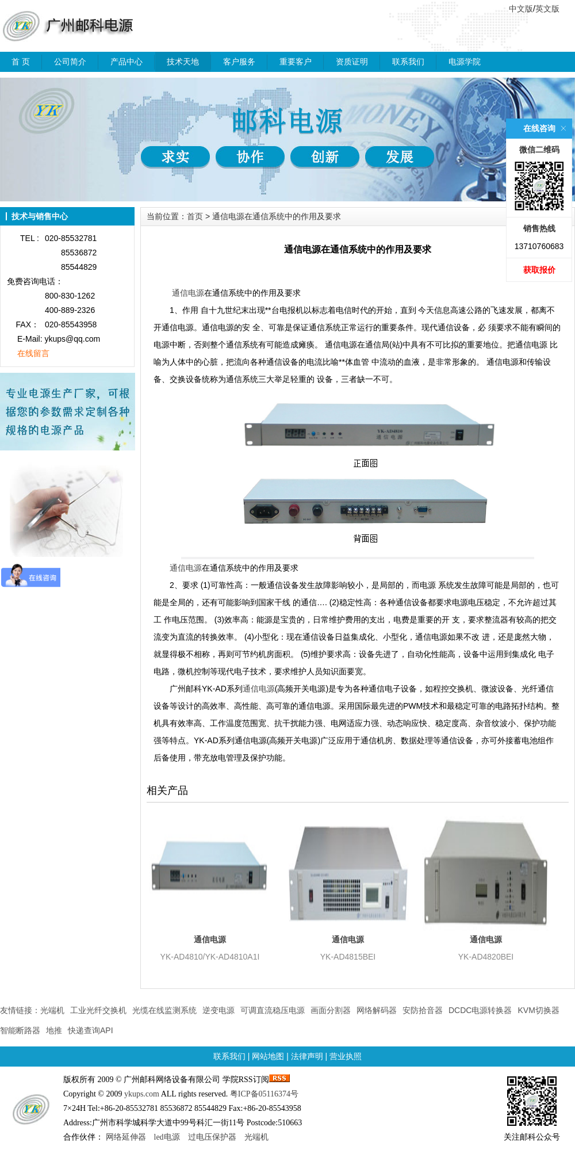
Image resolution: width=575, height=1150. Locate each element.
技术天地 (183, 61)
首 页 (21, 61)
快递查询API (90, 1030)
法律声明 (307, 1056)
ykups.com (141, 1094)
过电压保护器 (212, 1137)
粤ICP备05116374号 (264, 1094)
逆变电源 (218, 1010)
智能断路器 (20, 1030)
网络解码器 (376, 1010)
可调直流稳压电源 (272, 1010)
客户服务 (239, 61)
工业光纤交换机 (98, 1010)
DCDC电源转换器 (480, 1010)
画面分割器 (330, 1010)
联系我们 (408, 61)
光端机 (52, 1010)
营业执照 (345, 1056)
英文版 (547, 8)
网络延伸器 (126, 1137)
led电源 (167, 1137)
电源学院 (464, 61)
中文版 (521, 8)
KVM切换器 (538, 1010)
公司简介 (70, 61)
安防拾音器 (422, 1010)
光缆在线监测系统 (164, 1010)
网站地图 (268, 1056)
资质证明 (352, 61)
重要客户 (295, 61)
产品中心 (126, 61)
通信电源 (188, 292)
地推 (54, 1030)
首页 (195, 216)
